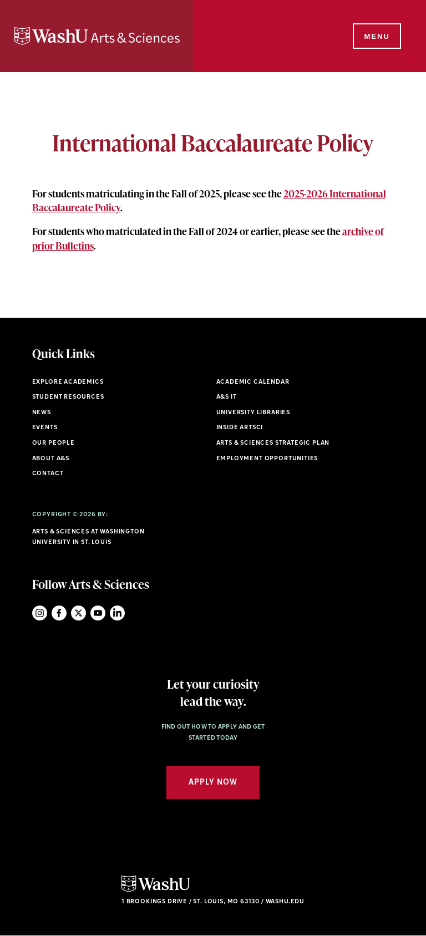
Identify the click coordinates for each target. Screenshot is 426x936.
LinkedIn (117, 613)
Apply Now (213, 783)
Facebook (59, 613)
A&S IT (226, 397)
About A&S (50, 459)
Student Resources (68, 397)
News (41, 413)
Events (45, 428)
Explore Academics (68, 382)
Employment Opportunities (267, 459)
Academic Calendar (253, 382)
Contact (48, 474)
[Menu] (376, 36)
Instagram (40, 613)
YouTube (98, 613)
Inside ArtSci (239, 428)
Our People (53, 443)
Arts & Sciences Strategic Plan (273, 443)
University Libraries (253, 413)
